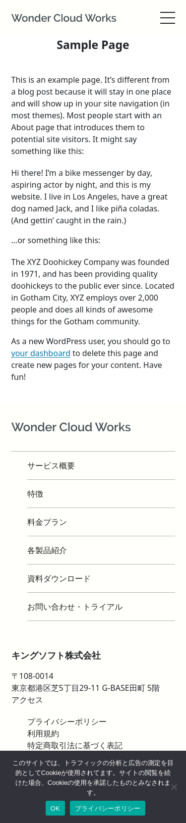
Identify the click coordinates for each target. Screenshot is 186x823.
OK (55, 808)
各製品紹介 (47, 550)
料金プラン (47, 521)
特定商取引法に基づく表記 (75, 745)
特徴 (35, 493)
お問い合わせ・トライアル (75, 606)
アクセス (27, 699)
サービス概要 (51, 465)
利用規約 (43, 733)
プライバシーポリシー (108, 808)
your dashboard (41, 353)
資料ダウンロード (59, 578)
